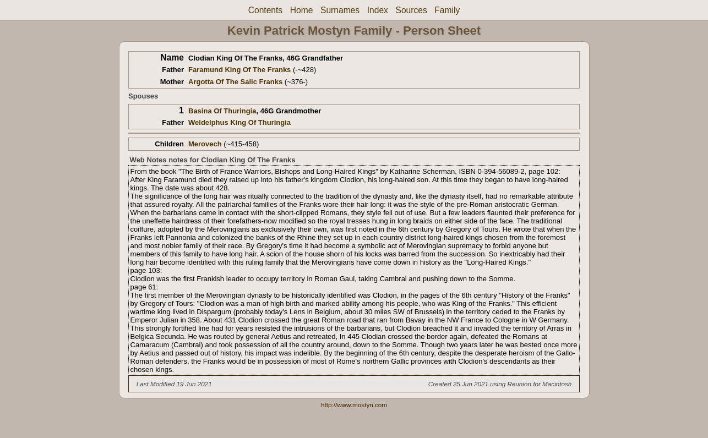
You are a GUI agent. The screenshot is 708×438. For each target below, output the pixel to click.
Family (447, 10)
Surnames (340, 10)
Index (377, 10)
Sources (411, 10)
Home (301, 10)
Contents (265, 10)
